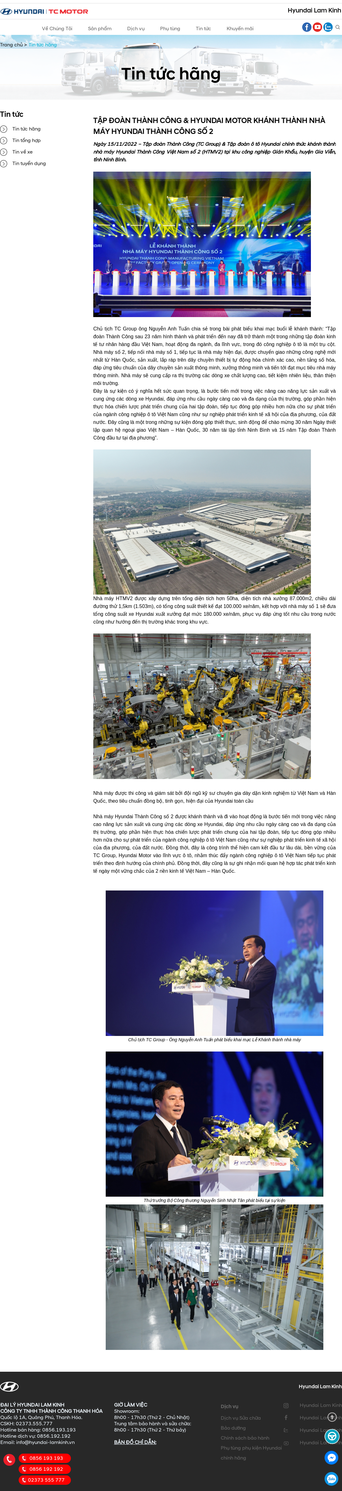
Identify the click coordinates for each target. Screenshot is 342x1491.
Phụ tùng (170, 29)
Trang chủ (11, 45)
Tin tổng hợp (26, 140)
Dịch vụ (136, 29)
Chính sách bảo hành (245, 1438)
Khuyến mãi (240, 29)
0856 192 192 (46, 1469)
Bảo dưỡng (233, 1428)
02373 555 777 (46, 1480)
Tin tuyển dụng (29, 163)
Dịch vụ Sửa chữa (241, 1418)
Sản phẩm (100, 29)
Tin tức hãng (26, 129)
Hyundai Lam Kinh (321, 1405)
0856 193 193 (46, 1458)
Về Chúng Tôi (57, 29)
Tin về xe (22, 152)
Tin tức (203, 29)
